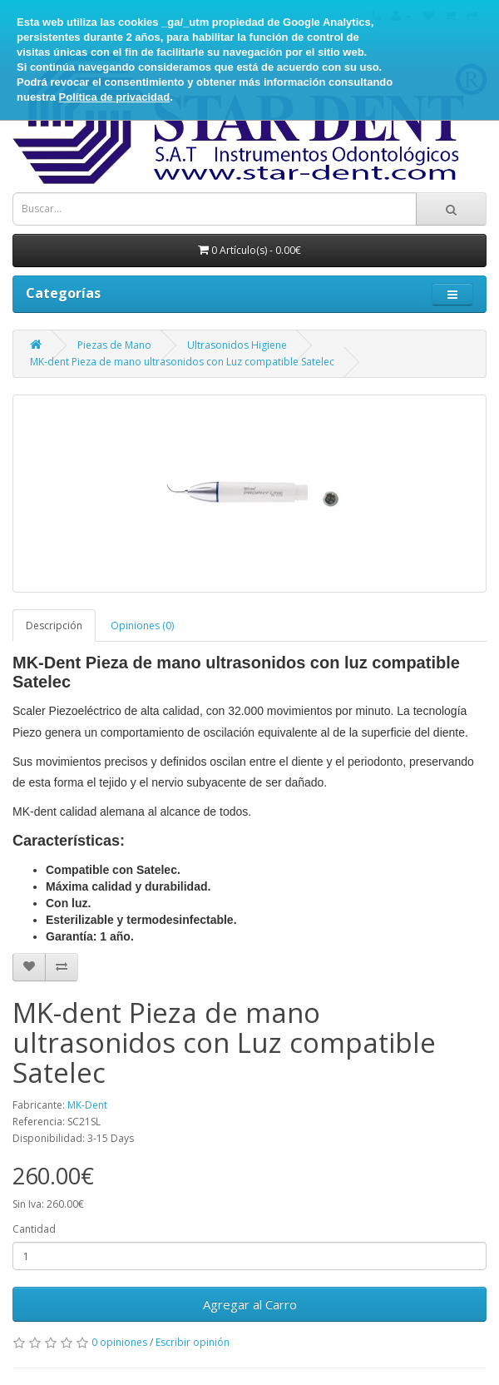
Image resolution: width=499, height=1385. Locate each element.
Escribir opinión (193, 1342)
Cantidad (34, 1229)
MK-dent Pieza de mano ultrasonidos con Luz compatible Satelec (182, 362)
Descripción (54, 625)
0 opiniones (119, 1342)
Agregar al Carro (250, 1304)
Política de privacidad (114, 97)
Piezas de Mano (114, 345)
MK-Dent (87, 1105)
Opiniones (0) (142, 625)
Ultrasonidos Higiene (237, 345)
